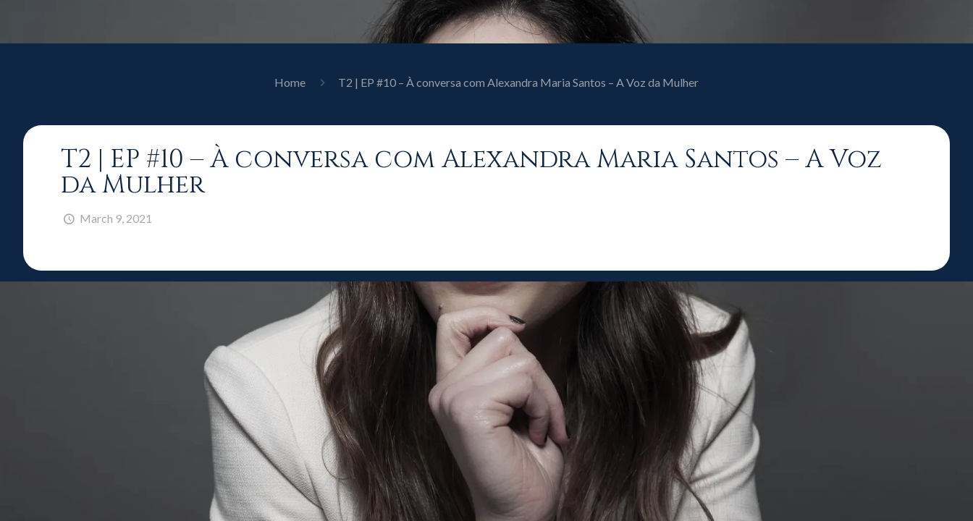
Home (290, 82)
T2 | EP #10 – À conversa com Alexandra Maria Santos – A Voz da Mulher (518, 82)
